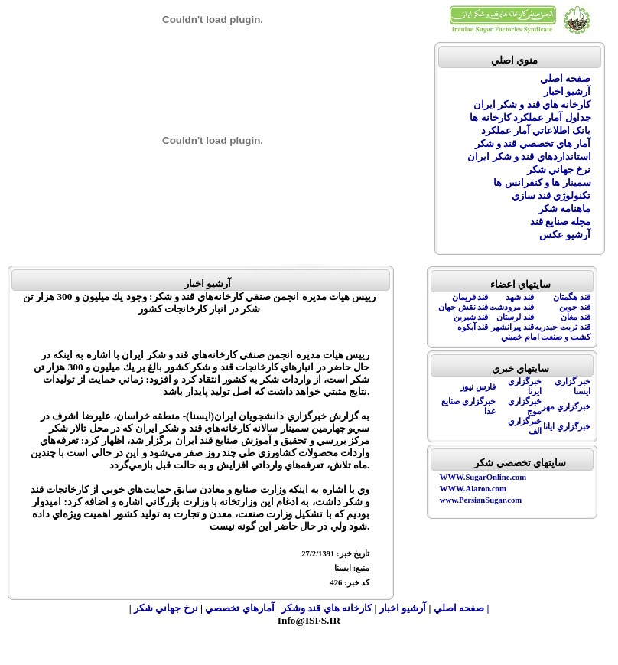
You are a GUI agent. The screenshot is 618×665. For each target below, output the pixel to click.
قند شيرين (471, 317)
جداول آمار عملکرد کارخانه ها (530, 117)
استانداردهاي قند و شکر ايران (528, 156)
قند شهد (520, 297)
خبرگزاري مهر (566, 407)
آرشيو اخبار (567, 91)
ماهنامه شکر (564, 208)
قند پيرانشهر (512, 327)
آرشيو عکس (564, 234)
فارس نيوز (478, 387)
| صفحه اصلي (462, 608)
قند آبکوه (473, 327)
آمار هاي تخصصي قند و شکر (533, 143)
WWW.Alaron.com (473, 488)
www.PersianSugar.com (481, 500)
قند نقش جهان (463, 307)
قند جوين (574, 307)
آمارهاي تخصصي (241, 608)
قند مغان (575, 317)
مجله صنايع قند (560, 221)
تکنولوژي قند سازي (551, 195)
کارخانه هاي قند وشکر (327, 608)
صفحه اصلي (565, 78)
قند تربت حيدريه (562, 327)
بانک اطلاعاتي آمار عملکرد (536, 130)
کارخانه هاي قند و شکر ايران (532, 104)
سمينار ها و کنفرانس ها (541, 182)
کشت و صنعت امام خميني (545, 337)
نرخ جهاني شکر (559, 169)
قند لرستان (515, 317)
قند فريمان (470, 297)
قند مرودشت (511, 307)
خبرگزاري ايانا (566, 426)
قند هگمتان (571, 297)
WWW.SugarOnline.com (483, 477)
